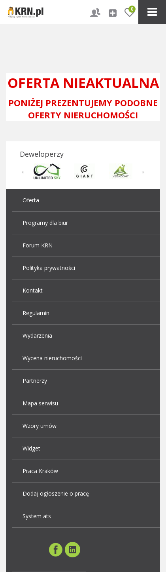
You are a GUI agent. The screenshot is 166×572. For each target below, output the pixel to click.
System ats (37, 516)
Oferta (31, 200)
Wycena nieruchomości (52, 358)
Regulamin (36, 313)
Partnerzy (35, 380)
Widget (31, 448)
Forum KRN (38, 245)
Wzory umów (40, 425)
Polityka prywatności (49, 268)
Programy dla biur (45, 222)
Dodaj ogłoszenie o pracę (56, 493)
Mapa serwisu (40, 403)
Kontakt (33, 290)
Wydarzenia (37, 335)
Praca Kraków (40, 471)
